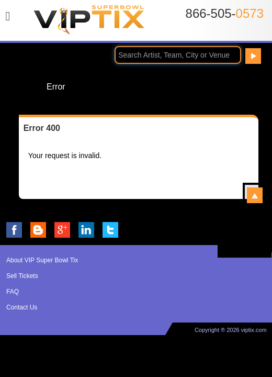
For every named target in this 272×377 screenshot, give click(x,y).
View (255, 195)
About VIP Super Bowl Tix (42, 260)
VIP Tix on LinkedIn (86, 230)
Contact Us (21, 307)
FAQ (12, 291)
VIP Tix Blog (38, 230)
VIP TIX (89, 22)
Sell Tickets (22, 276)
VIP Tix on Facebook (14, 230)
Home (24, 86)
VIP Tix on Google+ (62, 230)
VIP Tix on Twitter (110, 230)
